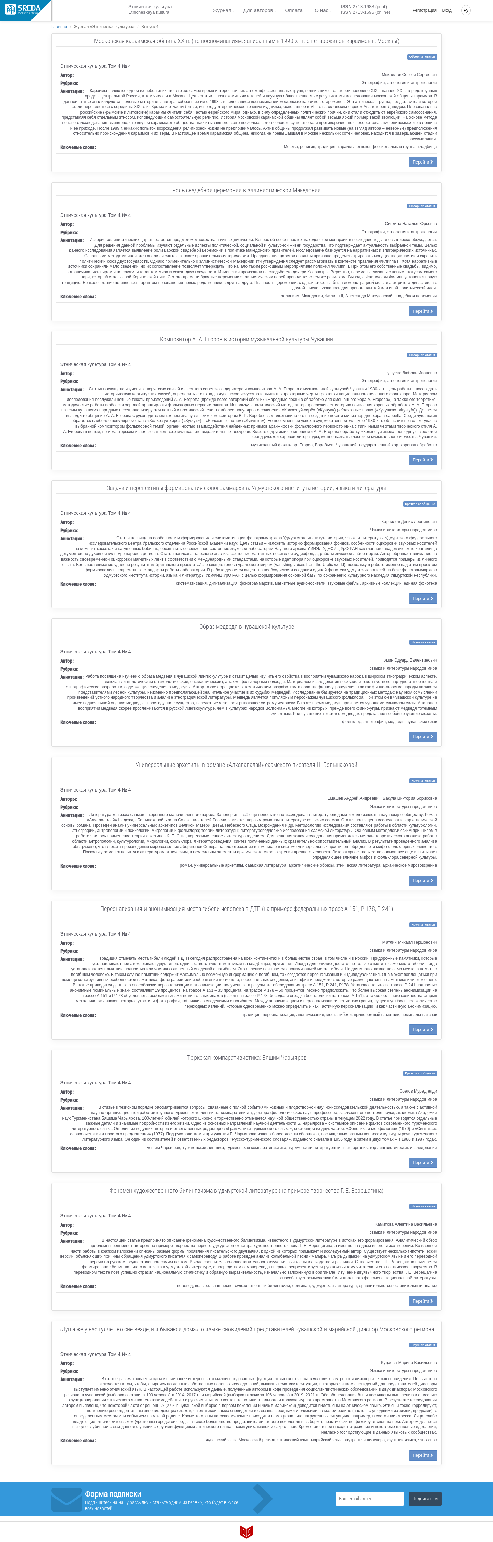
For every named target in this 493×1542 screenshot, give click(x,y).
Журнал (222, 10)
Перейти (423, 162)
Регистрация (425, 10)
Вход (447, 10)
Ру (466, 10)
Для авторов (258, 10)
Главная (59, 26)
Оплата (294, 10)
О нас (321, 10)
